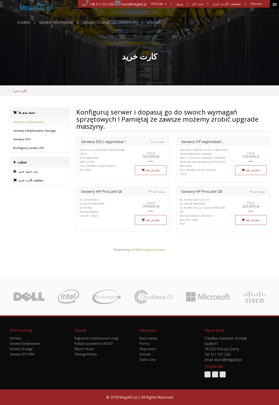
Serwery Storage (96, 22)
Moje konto (148, 349)
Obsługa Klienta (85, 354)
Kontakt (153, 22)
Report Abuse (84, 349)
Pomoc (145, 343)
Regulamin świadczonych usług (96, 338)
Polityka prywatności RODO (93, 343)
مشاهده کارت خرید (227, 4)
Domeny (23, 22)
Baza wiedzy (148, 338)
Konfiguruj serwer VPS (28, 148)
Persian (159, 4)
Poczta (256, 4)
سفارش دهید (151, 170)
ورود (179, 4)
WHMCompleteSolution (148, 250)
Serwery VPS (128, 22)
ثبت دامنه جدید (25, 171)
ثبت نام (197, 4)
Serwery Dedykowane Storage (34, 131)
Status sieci (148, 359)
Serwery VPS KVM (22, 354)
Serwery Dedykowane (56, 22)
